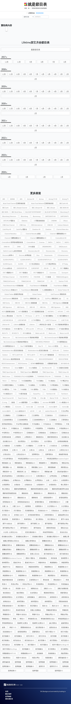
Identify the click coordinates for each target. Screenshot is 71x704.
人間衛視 (18, 437)
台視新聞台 (6, 485)
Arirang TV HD (53, 199)
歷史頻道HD (57, 580)
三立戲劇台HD (21, 415)
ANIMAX (12, 199)
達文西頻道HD (40, 627)
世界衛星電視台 (7, 424)
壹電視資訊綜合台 (24, 502)
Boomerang (36, 216)
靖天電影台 (44, 645)
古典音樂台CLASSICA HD (24, 476)
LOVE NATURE (22, 320)
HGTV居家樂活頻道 (38, 312)
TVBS (44, 389)
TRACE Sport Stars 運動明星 (29, 372)
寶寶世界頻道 (51, 528)
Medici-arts (52, 333)
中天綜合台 (47, 424)
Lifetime (32, 325)
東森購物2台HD (21, 571)
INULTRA (19, 316)
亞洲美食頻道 (6, 437)
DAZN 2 (58, 242)
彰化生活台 (64, 532)
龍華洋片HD (54, 666)
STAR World (6, 368)
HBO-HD (32, 307)
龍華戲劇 (18, 666)
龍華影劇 (65, 662)
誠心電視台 (53, 623)
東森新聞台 (65, 563)
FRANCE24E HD (26, 281)
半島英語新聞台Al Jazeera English (58, 459)
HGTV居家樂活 (23, 312)
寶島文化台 (64, 528)
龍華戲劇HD (30, 666)
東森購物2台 (6, 571)
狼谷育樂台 (20, 593)
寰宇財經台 (37, 528)
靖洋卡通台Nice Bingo (10, 649)
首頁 (6, 691)
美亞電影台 (34, 606)
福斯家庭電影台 (7, 597)
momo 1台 (29, 407)
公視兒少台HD (64, 450)
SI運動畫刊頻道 (52, 363)
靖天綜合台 (17, 640)
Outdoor (66, 351)
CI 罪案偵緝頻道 (39, 221)
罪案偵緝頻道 (63, 601)
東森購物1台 (48, 567)
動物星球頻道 (63, 454)
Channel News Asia (62, 229)
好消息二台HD (19, 515)
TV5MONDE (57, 376)
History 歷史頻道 (7, 316)
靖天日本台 (42, 636)
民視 (67, 580)
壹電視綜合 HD (7, 502)
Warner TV (66, 398)
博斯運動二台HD (37, 467)
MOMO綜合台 (6, 329)
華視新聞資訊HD (63, 619)
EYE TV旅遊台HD (38, 273)
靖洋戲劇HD (26, 649)
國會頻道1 (25, 493)
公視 (23, 450)
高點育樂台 (65, 653)
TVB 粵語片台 (64, 381)
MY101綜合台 (27, 333)
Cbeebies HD (36, 229)
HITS (67, 312)
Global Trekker (37, 294)
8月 (42, 62)
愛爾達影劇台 (20, 545)
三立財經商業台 (7, 420)
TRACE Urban (6, 376)
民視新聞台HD (52, 584)
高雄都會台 (52, 653)
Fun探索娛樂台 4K (48, 290)
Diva (38, 255)
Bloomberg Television (9, 216)
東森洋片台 (6, 567)
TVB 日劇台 (40, 381)
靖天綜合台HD (29, 640)
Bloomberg (24, 216)
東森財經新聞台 (34, 567)
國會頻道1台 (52, 493)
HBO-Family (20, 307)
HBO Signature (7, 307)
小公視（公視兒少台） (11, 532)
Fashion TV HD (63, 281)
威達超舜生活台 (63, 515)
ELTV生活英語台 (34, 264)
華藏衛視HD (7, 614)
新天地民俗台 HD (49, 554)
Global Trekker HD (63, 290)
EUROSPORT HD (22, 268)
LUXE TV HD (65, 320)
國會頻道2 (64, 493)
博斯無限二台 (6, 463)
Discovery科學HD (8, 255)
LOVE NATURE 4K (7, 320)
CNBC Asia (23, 225)
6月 (65, 62)
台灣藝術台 (28, 480)
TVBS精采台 (65, 389)
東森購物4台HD (8, 575)
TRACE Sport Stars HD (9, 372)
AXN (21, 199)
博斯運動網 (51, 467)
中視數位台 (15, 428)
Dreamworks (48, 255)
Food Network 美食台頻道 (29, 290)
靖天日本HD (30, 636)
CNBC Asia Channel (8, 225)
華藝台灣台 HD (50, 614)
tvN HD (32, 411)
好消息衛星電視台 (34, 515)
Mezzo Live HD (64, 333)
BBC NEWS (5, 212)
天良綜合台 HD (43, 511)
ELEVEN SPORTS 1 (8, 260)
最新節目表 (35, 49)
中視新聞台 (39, 428)
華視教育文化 (32, 619)
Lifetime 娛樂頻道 (19, 325)
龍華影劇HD (6, 666)
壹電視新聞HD (48, 498)
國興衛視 (35, 498)
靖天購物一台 (18, 645)
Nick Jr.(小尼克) (53, 346)
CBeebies (24, 221)
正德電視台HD (34, 580)
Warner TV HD (54, 398)
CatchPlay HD (7, 229)
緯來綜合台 (7, 601)
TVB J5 (4, 381)
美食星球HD (7, 610)
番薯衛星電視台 (49, 593)
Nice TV (40, 346)
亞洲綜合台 (65, 433)
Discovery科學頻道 (25, 255)
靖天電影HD (32, 645)
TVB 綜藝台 (31, 385)
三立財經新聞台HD (38, 420)
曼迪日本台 (17, 563)
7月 (53, 62)
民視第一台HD (20, 588)
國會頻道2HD (7, 498)
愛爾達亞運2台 (63, 541)
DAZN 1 (50, 242)
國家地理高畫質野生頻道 (60, 489)
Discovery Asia (50, 251)
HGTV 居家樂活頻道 (8, 312)
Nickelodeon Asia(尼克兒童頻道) (12, 351)
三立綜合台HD (63, 415)
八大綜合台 (53, 446)
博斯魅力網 (48, 472)
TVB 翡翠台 (42, 385)
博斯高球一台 (7, 472)
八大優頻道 (6, 446)
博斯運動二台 (21, 467)
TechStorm (64, 394)
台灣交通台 (53, 476)
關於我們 (8, 694)
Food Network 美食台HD (10, 290)
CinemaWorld (31, 242)
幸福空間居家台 (48, 532)
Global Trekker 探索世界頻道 (14, 294)
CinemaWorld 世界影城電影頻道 (12, 242)
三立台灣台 (65, 411)
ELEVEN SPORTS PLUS (44, 260)
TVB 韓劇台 (65, 385)
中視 (67, 424)
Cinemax (41, 242)
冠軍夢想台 (36, 454)
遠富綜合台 (53, 627)
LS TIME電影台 (36, 320)
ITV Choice (28, 316)
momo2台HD (6, 411)
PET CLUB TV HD (17, 355)
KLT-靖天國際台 (48, 316)
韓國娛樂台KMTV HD (9, 653)
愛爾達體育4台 (7, 554)
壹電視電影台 (39, 502)
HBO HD (17, 303)
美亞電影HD (22, 606)
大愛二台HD (16, 506)
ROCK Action (29, 359)
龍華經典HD (12, 671)
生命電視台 (34, 593)
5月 (49, 74)
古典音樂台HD (41, 476)
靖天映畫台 (6, 640)
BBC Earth (5, 208)
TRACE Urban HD (63, 372)
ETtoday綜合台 (7, 268)
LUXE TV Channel (51, 320)
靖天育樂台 (53, 640)
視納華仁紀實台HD (38, 623)
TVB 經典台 (20, 385)
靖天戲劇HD (6, 636)
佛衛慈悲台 (40, 437)
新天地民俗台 (64, 554)
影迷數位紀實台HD (22, 537)
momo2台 (65, 407)
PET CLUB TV (31, 355)
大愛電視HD (39, 506)
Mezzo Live (6, 338)
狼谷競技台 (7, 593)
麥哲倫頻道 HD (63, 658)
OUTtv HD (56, 351)
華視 (14, 619)
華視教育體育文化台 (48, 619)
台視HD (55, 480)
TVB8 (14, 389)
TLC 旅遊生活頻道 (63, 368)
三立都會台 (53, 420)
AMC (3, 199)
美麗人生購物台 (35, 610)
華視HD (22, 619)
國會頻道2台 (22, 498)
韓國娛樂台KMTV (26, 653)
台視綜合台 (28, 485)
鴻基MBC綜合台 (21, 658)
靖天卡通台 (64, 632)
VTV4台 (34, 398)
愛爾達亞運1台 (47, 541)
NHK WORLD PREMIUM (43, 342)
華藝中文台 (36, 614)
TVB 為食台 (51, 381)
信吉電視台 (22, 441)
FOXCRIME (37, 277)
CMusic (65, 221)
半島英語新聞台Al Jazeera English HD (30, 459)
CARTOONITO (64, 216)
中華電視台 (58, 424)
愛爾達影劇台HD (34, 545)
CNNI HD (50, 225)
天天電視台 (17, 511)
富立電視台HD (52, 519)
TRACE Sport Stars (48, 372)
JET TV (38, 316)
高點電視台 (6, 658)
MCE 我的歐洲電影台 (62, 325)
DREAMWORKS (46, 247)
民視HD (4, 584)
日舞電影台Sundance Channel (12, 558)
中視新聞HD (27, 428)
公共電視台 (65, 446)
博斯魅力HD (35, 472)
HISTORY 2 (51, 312)
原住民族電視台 (7, 476)
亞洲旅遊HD (31, 433)
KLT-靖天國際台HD (63, 316)
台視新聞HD (65, 480)
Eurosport (65, 273)
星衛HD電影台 (30, 558)
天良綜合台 (55, 511)
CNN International (36, 225)
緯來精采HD (54, 597)
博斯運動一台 (7, 467)
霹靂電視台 (36, 632)
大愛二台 (5, 506)
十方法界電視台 (7, 459)
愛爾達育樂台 (6, 550)
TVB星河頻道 (23, 394)
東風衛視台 (64, 575)
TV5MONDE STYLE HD (44, 376)
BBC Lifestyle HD (37, 208)
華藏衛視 (65, 610)
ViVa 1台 (43, 398)
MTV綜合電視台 (64, 329)
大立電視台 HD (52, 506)
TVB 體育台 (5, 389)
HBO (67, 307)
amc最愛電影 (23, 402)
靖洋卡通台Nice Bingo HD (60, 645)
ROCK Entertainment (8, 363)
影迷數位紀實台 (7, 537)
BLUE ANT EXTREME (51, 212)
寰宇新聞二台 (35, 524)
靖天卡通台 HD (50, 632)
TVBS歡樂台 (53, 389)
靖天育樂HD (42, 640)
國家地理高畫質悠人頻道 (39, 489)
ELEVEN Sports (7, 264)
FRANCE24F (40, 281)
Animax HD (30, 199)
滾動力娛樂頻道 (63, 588)
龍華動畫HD (54, 662)
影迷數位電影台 (37, 537)
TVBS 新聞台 (34, 389)
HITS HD (60, 312)
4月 (55, 74)
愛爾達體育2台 (49, 550)
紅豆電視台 (20, 597)
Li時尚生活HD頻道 (45, 325)
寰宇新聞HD (21, 524)
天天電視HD (6, 511)
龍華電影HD (59, 671)
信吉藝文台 (65, 437)
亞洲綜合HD (54, 433)
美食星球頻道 (20, 610)
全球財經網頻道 (63, 441)
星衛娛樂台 (43, 558)
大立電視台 (65, 506)
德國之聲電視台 (30, 541)
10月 (18, 74)
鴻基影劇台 (49, 658)
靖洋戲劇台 (39, 649)
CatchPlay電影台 (21, 229)
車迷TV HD (12, 627)
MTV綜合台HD (50, 329)
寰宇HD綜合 (65, 519)
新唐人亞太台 (34, 554)
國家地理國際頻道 (20, 489)
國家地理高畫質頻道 (9, 493)
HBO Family (6, 303)
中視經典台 (51, 428)
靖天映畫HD (65, 636)
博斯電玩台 (64, 467)
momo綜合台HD (20, 411)
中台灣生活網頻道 (22, 424)
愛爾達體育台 (21, 554)
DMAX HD (7, 247)
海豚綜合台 (34, 588)
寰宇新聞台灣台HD (9, 528)
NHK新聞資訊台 (62, 342)
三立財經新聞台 (22, 420)
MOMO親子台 (18, 329)
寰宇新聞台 (49, 524)
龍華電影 (35, 671)
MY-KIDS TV (15, 333)
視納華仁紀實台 (22, 623)
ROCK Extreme (22, 363)
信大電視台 (35, 441)
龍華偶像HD (30, 662)
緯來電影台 (35, 601)
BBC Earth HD (64, 203)
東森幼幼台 (42, 563)
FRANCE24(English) (62, 277)
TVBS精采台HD (8, 394)
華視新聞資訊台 (7, 623)
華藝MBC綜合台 (21, 614)
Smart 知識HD (19, 368)
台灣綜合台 (16, 480)
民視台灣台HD (27, 584)
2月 (67, 74)
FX (51, 281)
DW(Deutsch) (63, 247)
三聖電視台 (65, 420)
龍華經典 (65, 666)
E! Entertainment (63, 255)
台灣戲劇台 (5, 480)
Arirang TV (65, 199)
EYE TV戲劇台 (64, 268)
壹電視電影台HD (54, 502)
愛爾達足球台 (20, 550)
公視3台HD (51, 450)
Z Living (4, 402)
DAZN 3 (67, 242)
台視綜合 (17, 485)
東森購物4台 (64, 571)
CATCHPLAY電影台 (9, 221)
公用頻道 (5, 450)
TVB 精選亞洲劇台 (8, 385)
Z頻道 (13, 402)
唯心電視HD (65, 485)
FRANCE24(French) (9, 281)
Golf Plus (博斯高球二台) (32, 299)
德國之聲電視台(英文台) (11, 541)
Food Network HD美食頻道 (38, 286)
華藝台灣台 (64, 614)
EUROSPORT (35, 268)
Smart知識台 (33, 368)
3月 (61, 74)
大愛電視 (28, 506)
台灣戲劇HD (65, 476)
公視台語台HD (21, 454)
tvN (40, 411)
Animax (41, 199)
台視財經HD (41, 485)
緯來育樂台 (21, 601)
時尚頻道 (54, 558)
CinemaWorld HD (60, 238)
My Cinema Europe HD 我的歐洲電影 (27, 338)
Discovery (65, 251)
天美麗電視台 (29, 511)
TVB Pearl (14, 381)
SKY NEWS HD (65, 363)
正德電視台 (21, 580)
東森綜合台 (19, 567)
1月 (35, 79)
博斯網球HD (43, 463)
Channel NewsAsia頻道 (33, 234)
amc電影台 (35, 402)
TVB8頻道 (23, 389)
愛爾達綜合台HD (63, 545)
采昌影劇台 (65, 627)
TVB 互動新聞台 (26, 381)
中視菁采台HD (18, 433)
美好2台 (66, 606)
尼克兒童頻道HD (30, 532)
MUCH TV (5, 333)
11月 (19, 62)
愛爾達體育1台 (35, 550)
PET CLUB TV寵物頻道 (47, 355)
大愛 (66, 502)
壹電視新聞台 (63, 498)
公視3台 (41, 450)
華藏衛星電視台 (51, 610)
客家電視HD (16, 519)
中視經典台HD (64, 428)
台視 (47, 480)
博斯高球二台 (21, 472)
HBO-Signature (55, 307)
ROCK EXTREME (63, 359)
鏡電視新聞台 (22, 632)
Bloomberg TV (64, 212)
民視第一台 (6, 588)
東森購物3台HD (50, 571)
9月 (30, 62)
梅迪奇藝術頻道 (7, 580)
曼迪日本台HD (30, 563)
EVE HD (46, 268)
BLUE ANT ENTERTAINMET (33, 212)
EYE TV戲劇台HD (8, 273)
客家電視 (5, 519)
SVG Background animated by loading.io (53, 691)
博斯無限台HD (30, 463)
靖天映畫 (53, 636)
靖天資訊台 (6, 645)
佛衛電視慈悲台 (52, 437)
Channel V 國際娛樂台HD (58, 234)
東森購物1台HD (63, 567)
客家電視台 (28, 519)
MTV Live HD (30, 329)
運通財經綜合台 (25, 627)
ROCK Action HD (64, 355)
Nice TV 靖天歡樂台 (26, 346)
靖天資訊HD (65, 640)
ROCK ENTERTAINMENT (46, 359)
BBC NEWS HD (64, 208)
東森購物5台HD (37, 575)
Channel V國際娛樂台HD (38, 238)
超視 (3, 627)
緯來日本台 (42, 597)
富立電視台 (39, 519)
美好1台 (44, 606)
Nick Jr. (66, 346)
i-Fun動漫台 (6, 407)
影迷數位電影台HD (53, 537)
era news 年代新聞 (49, 402)
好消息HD (66, 511)
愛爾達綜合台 (49, 545)
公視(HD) (15, 450)
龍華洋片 (42, 666)
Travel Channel (22, 398)
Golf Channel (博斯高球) (58, 294)
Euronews (53, 273)
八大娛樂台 (18, 446)
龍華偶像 (18, 662)
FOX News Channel (9, 277)
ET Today (65, 264)
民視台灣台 (15, 584)
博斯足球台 (65, 463)
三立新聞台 (35, 415)
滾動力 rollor (48, 588)
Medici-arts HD (40, 333)
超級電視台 (65, 623)
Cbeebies (48, 229)
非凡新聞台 (64, 649)
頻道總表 (40, 653)
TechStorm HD (50, 394)
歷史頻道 (46, 580)
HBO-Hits (43, 307)
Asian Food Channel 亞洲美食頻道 (14, 203)
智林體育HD (65, 558)
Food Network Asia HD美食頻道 (13, 286)
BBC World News (17, 212)
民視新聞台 (40, 584)
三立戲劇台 (7, 415)
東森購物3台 (35, 571)
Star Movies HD (47, 368)
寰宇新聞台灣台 (63, 524)
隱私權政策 (9, 699)
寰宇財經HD (24, 528)
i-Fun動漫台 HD (64, 402)
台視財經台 (53, 485)
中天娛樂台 (36, 424)
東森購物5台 (22, 575)
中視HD (4, 428)
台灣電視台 (39, 480)
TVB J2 (67, 376)
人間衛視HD (28, 437)
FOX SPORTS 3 (24, 277)
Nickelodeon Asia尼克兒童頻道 (38, 351)
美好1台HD (55, 606)
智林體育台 (6, 563)
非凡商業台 (52, 649)
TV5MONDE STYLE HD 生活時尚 (23, 376)
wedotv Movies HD (51, 411)
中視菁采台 (6, 433)
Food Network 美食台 (61, 286)
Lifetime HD (5, 325)
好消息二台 (6, 515)
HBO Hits (45, 303)
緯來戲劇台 (31, 597)
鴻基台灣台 (36, 658)
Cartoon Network (63, 225)
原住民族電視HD (62, 472)
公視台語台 (7, 454)
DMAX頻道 (31, 247)
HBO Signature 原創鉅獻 (60, 303)
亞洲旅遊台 (42, 433)
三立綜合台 (49, 415)
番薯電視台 (64, 593)
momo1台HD (53, 407)
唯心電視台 (6, 489)
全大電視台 (48, 441)
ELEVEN (20, 264)
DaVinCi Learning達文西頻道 (12, 251)
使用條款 (8, 696)
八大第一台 (41, 446)
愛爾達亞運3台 (7, 545)
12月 (6, 62)
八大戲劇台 (29, 446)
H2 (67, 299)
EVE (54, 268)
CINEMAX (54, 221)
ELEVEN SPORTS (63, 260)
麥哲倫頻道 (6, 662)
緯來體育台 (48, 601)
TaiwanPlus (36, 394)
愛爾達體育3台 (64, 550)
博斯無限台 (18, 463)
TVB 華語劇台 (54, 385)
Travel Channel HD (8, 398)
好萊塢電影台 (49, 515)
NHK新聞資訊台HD (9, 346)
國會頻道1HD (38, 493)
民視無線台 (65, 584)
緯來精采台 (65, 597)
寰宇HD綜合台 (7, 524)
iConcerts (18, 407)
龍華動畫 (42, 662)
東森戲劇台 (54, 563)
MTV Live (40, 329)
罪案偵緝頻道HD (7, 606)
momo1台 (41, 407)
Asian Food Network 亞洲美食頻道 (42, 203)
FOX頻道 (48, 277)
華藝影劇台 (5, 619)
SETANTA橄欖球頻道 (37, 363)
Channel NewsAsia (10, 234)
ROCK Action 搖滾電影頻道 (11, 359)
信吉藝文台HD (7, 441)
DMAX (19, 247)
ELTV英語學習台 (51, 264)
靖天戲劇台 (18, 636)
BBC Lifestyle (51, 208)
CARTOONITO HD (50, 216)
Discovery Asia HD (34, 251)
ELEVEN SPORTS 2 (25, 260)
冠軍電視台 (49, 454)
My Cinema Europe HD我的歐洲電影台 (16, 342)
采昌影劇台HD (7, 632)
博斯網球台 (54, 463)
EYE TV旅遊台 (23, 273)
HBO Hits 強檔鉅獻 (31, 303)
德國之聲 (66, 537)
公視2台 (32, 450)
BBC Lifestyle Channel (20, 208)
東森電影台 (51, 575)
